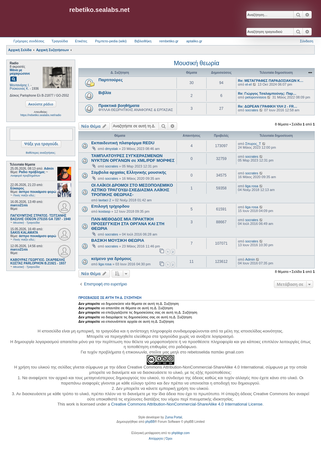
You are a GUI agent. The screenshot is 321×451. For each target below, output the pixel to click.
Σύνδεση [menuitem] (306, 41)
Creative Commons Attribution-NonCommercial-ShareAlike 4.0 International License (186, 404)
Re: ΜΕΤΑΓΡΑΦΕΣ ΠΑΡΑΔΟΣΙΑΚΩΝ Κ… (270, 80)
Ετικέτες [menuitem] (81, 41)
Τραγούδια (59, 41)
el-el (248, 84)
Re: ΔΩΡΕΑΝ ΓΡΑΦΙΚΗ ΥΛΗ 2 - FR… (267, 106)
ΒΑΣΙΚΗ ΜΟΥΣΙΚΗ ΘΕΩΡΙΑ (117, 240)
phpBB (150, 421)
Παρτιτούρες (110, 79)
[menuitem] (156, 439)
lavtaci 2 (104, 200)
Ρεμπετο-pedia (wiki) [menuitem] (111, 41)
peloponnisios (255, 97)
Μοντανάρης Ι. (20, 85)
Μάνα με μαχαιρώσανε (20, 71)
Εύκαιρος (17, 188)
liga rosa (251, 186)
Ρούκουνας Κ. (19, 88)
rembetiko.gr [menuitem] (168, 41)
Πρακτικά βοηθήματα (118, 105)
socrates (251, 110)
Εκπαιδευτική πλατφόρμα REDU (122, 143)
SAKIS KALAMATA (24, 232)
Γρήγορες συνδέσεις (28, 41)
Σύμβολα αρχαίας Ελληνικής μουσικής (128, 172)
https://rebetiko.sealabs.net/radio (40, 115)
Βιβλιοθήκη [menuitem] (142, 41)
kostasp (104, 211)
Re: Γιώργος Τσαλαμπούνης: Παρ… (267, 93)
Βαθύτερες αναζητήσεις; (40, 152)
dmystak (111, 149)
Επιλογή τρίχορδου (110, 206)
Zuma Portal (173, 417)
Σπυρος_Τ (253, 144)
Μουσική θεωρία (196, 63)
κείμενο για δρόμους (111, 258)
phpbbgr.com (180, 433)
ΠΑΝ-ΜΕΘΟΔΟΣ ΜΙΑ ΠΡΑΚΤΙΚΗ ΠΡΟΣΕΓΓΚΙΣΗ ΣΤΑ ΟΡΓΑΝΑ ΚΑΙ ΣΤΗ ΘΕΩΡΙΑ (127, 224)
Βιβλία (104, 92)
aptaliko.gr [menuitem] (194, 41)
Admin (49, 168)
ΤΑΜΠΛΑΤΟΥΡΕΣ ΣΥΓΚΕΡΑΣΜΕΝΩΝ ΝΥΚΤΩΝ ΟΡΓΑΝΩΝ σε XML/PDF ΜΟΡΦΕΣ (133, 158)
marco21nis (19, 205)
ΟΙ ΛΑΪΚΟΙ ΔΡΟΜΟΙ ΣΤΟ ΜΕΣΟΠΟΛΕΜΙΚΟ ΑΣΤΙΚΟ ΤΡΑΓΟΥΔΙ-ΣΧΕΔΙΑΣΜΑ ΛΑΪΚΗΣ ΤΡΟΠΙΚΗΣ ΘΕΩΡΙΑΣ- (132, 190)
